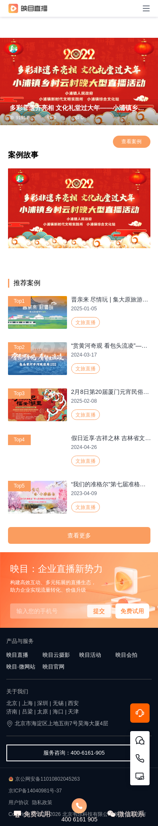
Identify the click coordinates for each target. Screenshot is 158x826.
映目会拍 (126, 655)
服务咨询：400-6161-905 (74, 753)
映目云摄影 (56, 655)
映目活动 (90, 655)
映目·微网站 (20, 666)
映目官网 (53, 666)
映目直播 (17, 655)
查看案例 (131, 141)
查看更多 (79, 535)
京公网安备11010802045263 (47, 779)
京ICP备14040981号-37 (35, 791)
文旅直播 (85, 322)
